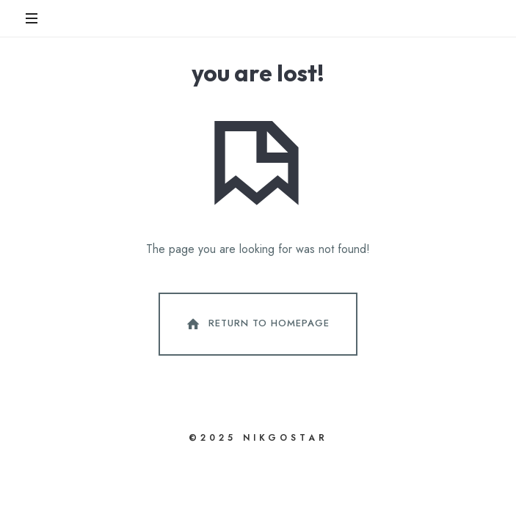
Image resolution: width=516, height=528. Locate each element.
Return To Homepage (257, 324)
